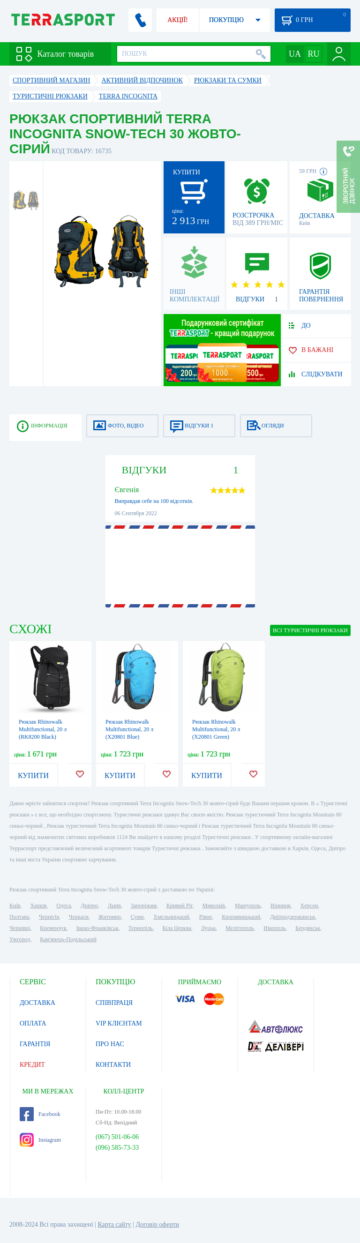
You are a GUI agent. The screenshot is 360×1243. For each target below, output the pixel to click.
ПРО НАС (110, 1044)
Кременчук (53, 928)
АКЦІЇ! (177, 19)
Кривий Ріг (179, 905)
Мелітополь (239, 928)
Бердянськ (307, 928)
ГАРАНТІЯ (35, 1044)
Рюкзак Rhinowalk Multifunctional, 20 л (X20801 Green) (216, 729)
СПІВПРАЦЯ (114, 1002)
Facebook (40, 1114)
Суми (137, 917)
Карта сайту (114, 1224)
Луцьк (208, 928)
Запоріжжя (144, 905)
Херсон (309, 905)
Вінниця (280, 905)
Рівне (205, 917)
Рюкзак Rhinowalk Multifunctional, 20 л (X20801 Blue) (129, 729)
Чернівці (19, 928)
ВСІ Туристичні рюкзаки (310, 630)
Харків (38, 905)
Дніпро (89, 905)
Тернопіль (140, 928)
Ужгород (19, 939)
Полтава (19, 917)
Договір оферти (157, 1224)
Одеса (63, 905)
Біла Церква (177, 928)
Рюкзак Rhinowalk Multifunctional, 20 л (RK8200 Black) (43, 729)
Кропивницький (241, 917)
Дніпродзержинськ (292, 917)
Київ (14, 905)
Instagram (40, 1140)
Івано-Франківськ (97, 928)
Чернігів (49, 917)
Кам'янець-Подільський (68, 939)
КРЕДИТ (32, 1064)
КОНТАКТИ (113, 1064)
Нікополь (274, 928)
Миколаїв (213, 905)
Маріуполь (248, 905)
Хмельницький (171, 917)
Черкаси (79, 917)
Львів (114, 905)
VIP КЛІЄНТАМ (119, 1023)
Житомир (109, 917)
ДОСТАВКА (37, 1002)
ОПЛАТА (33, 1023)
